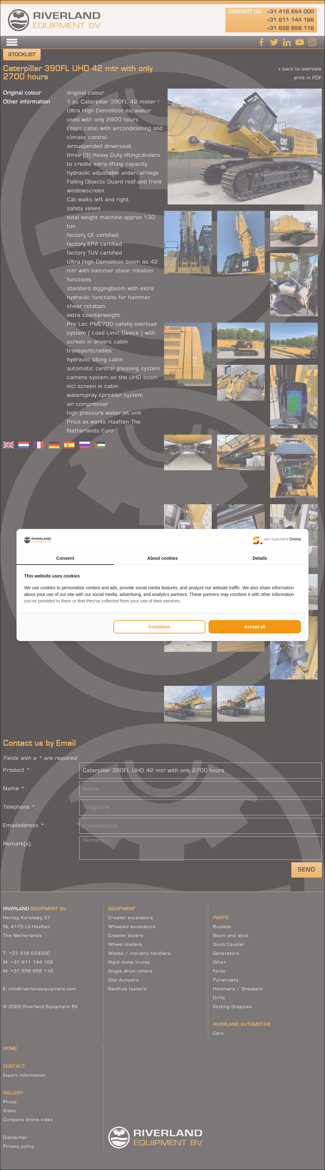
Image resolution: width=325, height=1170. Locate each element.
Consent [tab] (65, 558)
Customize (159, 626)
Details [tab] (260, 558)
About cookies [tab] (162, 558)
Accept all (254, 626)
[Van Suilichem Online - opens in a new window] (277, 540)
